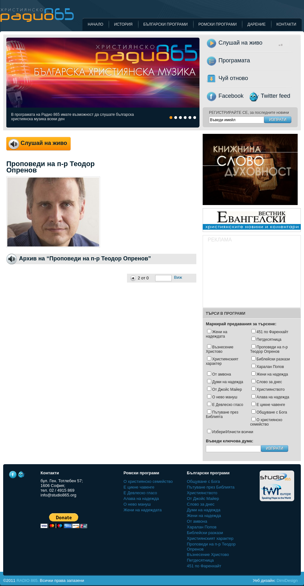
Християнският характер (222, 361)
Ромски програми (218, 24)
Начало (95, 24)
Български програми (165, 24)
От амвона (221, 374)
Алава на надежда (272, 397)
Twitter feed (275, 96)
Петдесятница (269, 339)
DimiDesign (287, 580)
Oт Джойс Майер (227, 389)
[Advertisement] (241, 276)
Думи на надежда (227, 382)
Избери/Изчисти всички (232, 432)
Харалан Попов (270, 367)
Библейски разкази (273, 359)
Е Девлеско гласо (227, 404)
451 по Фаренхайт (272, 332)
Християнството (270, 389)
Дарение (256, 24)
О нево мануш (224, 397)
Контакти (286, 24)
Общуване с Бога (271, 412)
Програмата (234, 60)
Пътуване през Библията (222, 414)
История (123, 24)
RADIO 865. (27, 580)
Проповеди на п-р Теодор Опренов (269, 349)
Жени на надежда (272, 374)
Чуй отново (233, 78)
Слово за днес (269, 382)
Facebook (231, 96)
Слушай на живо (261, 43)
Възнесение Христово (219, 349)
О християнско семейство (266, 422)
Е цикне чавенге (270, 404)
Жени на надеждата (216, 334)
